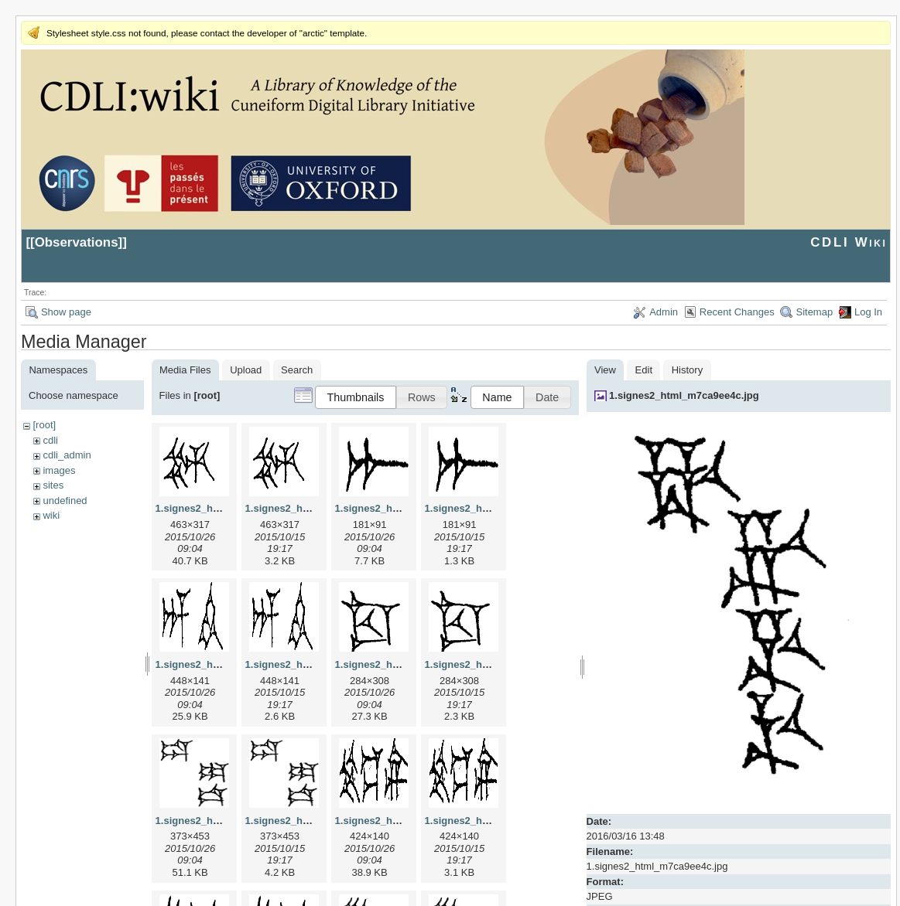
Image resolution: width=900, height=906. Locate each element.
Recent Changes (737, 312)
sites (53, 485)
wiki (51, 515)
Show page (66, 312)
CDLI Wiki (848, 242)
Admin (663, 312)
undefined (65, 500)
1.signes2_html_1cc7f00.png (493, 664)
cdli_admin (67, 455)
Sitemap (814, 312)
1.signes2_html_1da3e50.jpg (224, 820)
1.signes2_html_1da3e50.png (315, 820)
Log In (868, 312)
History (687, 370)
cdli (50, 440)
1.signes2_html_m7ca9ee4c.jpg (684, 395)
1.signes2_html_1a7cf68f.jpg (403, 508)
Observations (76, 242)
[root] (44, 425)
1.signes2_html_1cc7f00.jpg (401, 664)
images (59, 470)
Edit (643, 370)
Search (297, 370)
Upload (246, 370)
